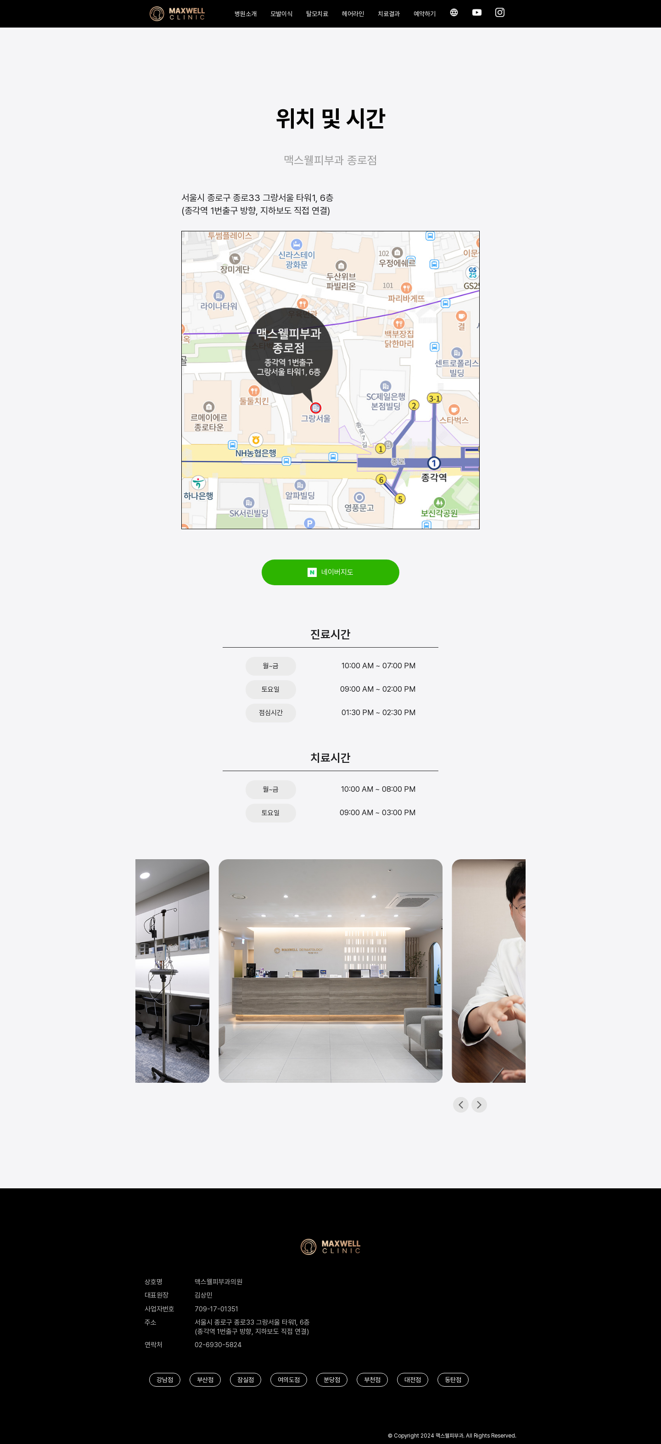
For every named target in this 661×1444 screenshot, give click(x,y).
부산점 (205, 1379)
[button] (479, 1105)
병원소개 (246, 14)
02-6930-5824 (218, 1345)
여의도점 (289, 1379)
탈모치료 (317, 14)
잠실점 (245, 1379)
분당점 (332, 1379)
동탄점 (453, 1379)
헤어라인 (353, 14)
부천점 (372, 1379)
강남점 (165, 1379)
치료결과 (389, 14)
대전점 (412, 1379)
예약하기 (425, 14)
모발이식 (281, 14)
